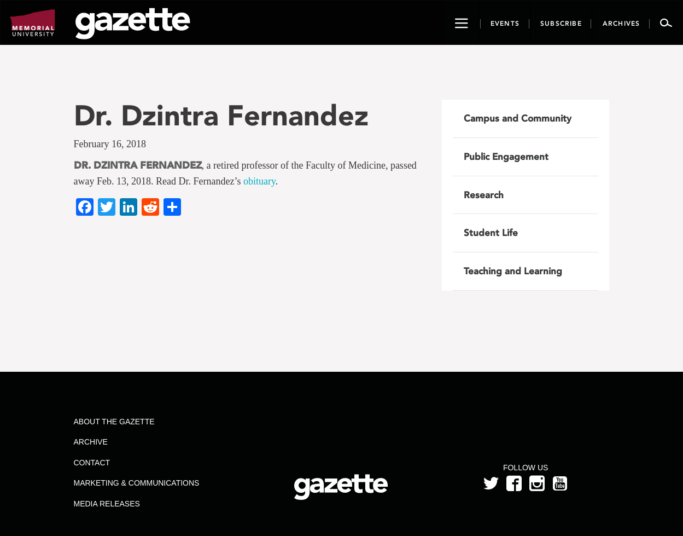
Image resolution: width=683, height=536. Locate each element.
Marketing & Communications (136, 483)
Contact (91, 462)
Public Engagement (506, 156)
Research (484, 194)
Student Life (491, 232)
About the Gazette (113, 421)
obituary (259, 181)
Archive (90, 441)
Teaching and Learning (513, 271)
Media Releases (106, 503)
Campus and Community (517, 118)
